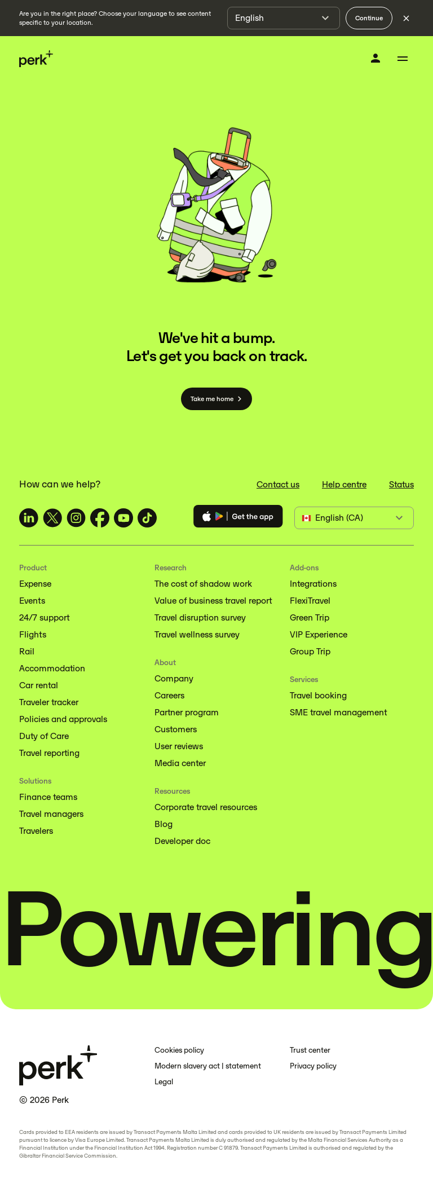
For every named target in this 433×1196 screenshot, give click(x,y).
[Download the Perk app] (238, 518)
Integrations (313, 583)
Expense (35, 583)
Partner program (186, 712)
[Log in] (375, 58)
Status (401, 484)
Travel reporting (49, 753)
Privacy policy (313, 1066)
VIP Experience (318, 634)
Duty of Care (44, 736)
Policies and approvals (63, 719)
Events (32, 600)
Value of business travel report (213, 600)
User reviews (178, 746)
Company (173, 678)
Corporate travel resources (205, 807)
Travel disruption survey (200, 617)
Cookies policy (179, 1050)
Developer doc (182, 841)
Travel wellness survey (197, 634)
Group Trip (310, 651)
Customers (175, 729)
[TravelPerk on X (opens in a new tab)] (52, 517)
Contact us (278, 484)
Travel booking (318, 695)
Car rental (38, 685)
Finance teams (48, 797)
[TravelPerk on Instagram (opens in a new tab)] (76, 517)
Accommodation (52, 668)
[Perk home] (36, 59)
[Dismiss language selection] (406, 18)
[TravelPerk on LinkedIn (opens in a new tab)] (28, 517)
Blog (163, 824)
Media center (180, 763)
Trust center (310, 1050)
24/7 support (44, 617)
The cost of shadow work (203, 583)
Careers (169, 695)
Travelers (36, 830)
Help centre (344, 484)
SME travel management (338, 712)
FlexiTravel (310, 600)
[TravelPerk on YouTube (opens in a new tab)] (123, 517)
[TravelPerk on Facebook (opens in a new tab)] (99, 517)
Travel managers (51, 813)
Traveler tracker (48, 702)
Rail (26, 651)
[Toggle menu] (402, 58)
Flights (32, 634)
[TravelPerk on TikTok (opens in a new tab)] (147, 517)
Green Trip (309, 617)
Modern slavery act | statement (207, 1066)
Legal (163, 1082)
